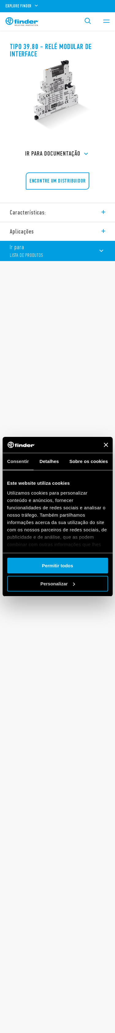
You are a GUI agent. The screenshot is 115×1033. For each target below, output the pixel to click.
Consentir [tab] (18, 461)
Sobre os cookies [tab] (88, 461)
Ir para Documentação (57, 154)
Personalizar (57, 583)
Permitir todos (57, 565)
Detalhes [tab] (49, 461)
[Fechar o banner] (106, 445)
